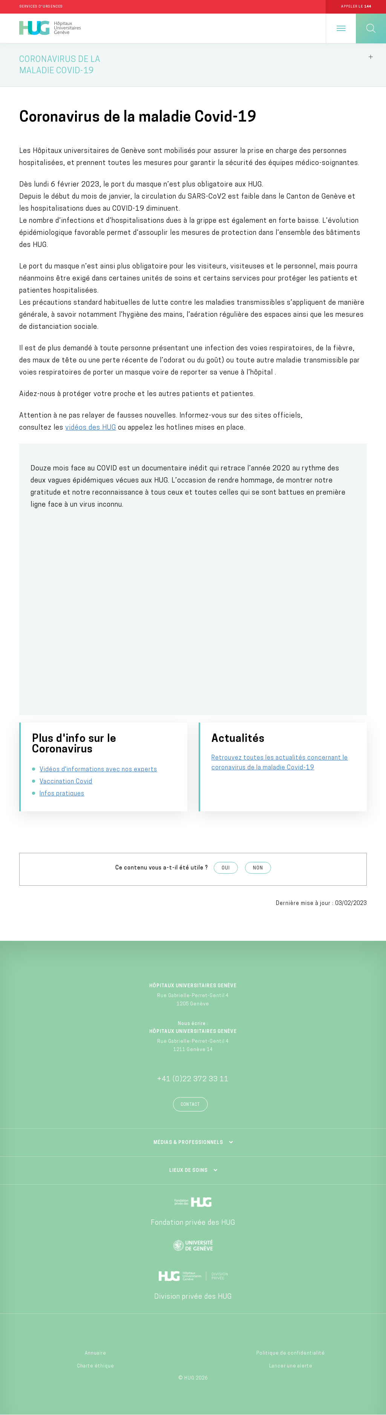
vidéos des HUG (90, 428)
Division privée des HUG (193, 1297)
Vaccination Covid (66, 782)
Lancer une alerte (290, 1366)
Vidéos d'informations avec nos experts (98, 770)
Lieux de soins (188, 1170)
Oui (226, 868)
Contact (190, 1105)
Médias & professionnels (188, 1143)
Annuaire (95, 1353)
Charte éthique (95, 1366)
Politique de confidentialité (290, 1353)
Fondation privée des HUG (193, 1223)
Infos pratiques (62, 794)
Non (258, 868)
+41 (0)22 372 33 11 (193, 1079)
